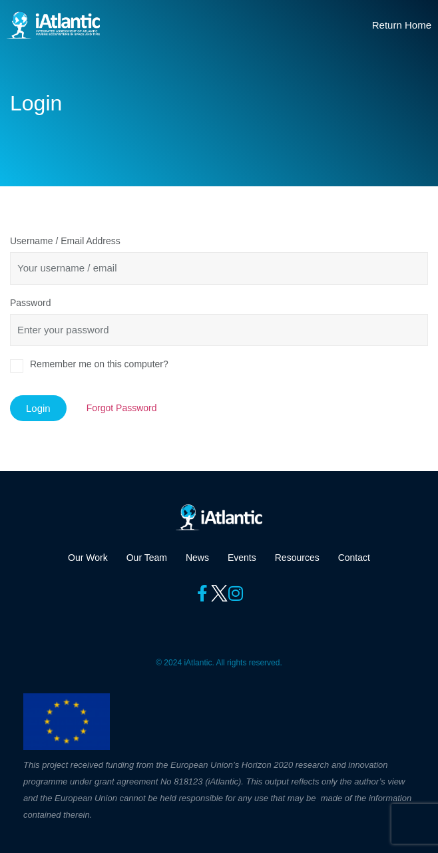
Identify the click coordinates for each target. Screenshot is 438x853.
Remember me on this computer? (99, 364)
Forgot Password (122, 408)
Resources (297, 557)
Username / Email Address (65, 241)
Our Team (146, 557)
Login (38, 408)
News (197, 557)
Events (242, 557)
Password (30, 303)
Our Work (88, 557)
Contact (354, 557)
